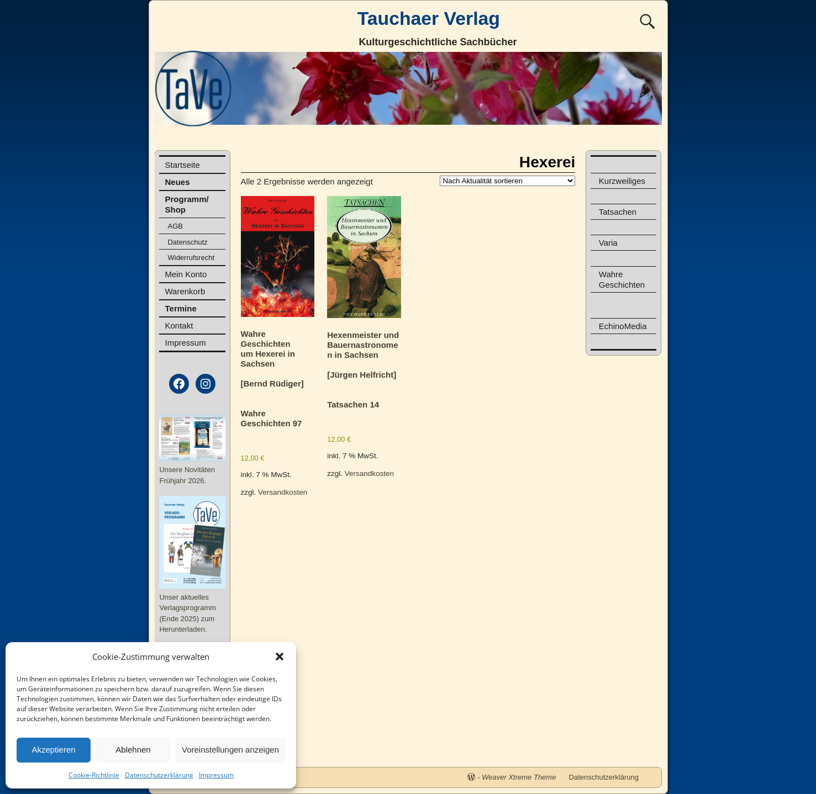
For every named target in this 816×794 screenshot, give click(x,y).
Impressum (216, 775)
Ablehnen (132, 749)
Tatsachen (617, 211)
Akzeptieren (53, 749)
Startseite (182, 165)
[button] (279, 656)
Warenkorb (185, 291)
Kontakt (179, 325)
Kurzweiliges (622, 181)
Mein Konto (186, 274)
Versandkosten (282, 492)
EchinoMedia (623, 326)
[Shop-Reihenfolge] (507, 181)
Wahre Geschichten (622, 279)
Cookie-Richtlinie (94, 775)
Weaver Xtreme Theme (519, 777)
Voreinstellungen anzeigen (230, 749)
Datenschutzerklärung (159, 775)
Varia (608, 242)
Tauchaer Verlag (428, 18)
